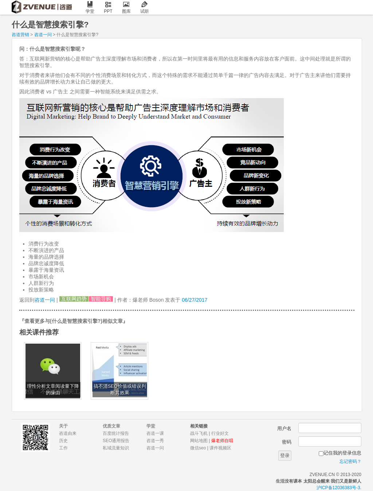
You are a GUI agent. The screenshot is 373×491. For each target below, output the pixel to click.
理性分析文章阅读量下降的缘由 (53, 389)
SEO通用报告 (116, 440)
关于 (63, 426)
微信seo (198, 448)
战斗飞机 (199, 433)
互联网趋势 (74, 299)
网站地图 (199, 440)
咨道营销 (20, 34)
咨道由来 (67, 433)
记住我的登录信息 (342, 453)
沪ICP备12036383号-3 (338, 487)
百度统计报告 (116, 433)
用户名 (284, 428)
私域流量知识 (116, 448)
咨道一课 (155, 433)
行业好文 (220, 433)
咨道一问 (43, 34)
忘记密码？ (350, 461)
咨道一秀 (155, 440)
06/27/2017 (194, 300)
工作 (63, 448)
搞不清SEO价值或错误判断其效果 (120, 389)
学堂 (90, 7)
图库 (126, 7)
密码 (286, 442)
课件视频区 (220, 448)
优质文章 (111, 426)
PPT (108, 7)
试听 (145, 7)
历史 (63, 440)
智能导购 (101, 299)
